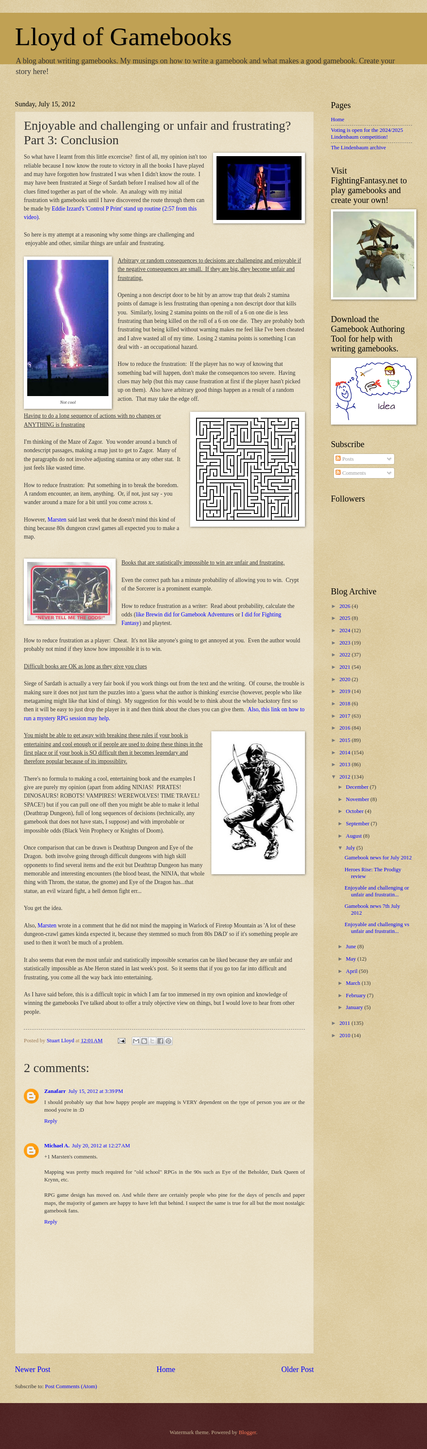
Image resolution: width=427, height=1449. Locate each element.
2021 (345, 667)
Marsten (57, 519)
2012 (345, 777)
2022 (345, 655)
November (358, 799)
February (356, 995)
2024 (345, 630)
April (352, 971)
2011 (345, 1023)
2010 (345, 1035)
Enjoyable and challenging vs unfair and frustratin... (376, 927)
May (351, 959)
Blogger (247, 1432)
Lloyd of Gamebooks (123, 37)
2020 (345, 679)
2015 (345, 740)
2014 (345, 753)
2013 (345, 764)
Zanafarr (55, 1091)
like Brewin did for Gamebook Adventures (185, 614)
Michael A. (56, 1146)
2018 (345, 704)
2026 (345, 606)
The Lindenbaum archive (358, 148)
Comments (351, 473)
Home (166, 1369)
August (354, 836)
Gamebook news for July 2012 (378, 858)
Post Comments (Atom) (71, 1386)
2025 (345, 618)
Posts (344, 459)
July (351, 848)
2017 (345, 716)
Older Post (297, 1369)
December (358, 787)
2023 (345, 643)
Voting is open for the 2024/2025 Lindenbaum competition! (367, 133)
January (355, 1007)
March (354, 983)
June (351, 947)
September (358, 824)
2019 (345, 691)
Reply (50, 1121)
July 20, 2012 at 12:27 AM (101, 1146)
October (355, 811)
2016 (345, 728)
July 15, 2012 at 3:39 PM (95, 1091)
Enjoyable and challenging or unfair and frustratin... (376, 891)
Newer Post (33, 1369)
